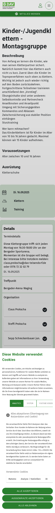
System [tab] (22, 403)
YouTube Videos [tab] (38, 403)
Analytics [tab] (9, 403)
